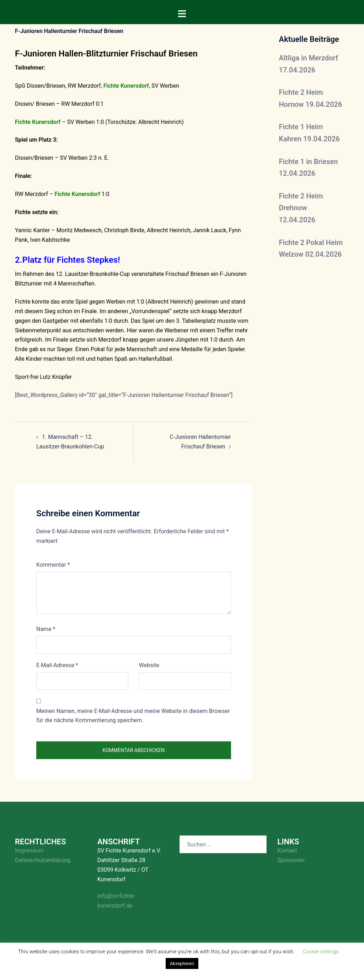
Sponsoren (290, 860)
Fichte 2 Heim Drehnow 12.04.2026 (301, 208)
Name (45, 629)
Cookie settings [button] (321, 951)
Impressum (29, 850)
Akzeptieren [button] (182, 963)
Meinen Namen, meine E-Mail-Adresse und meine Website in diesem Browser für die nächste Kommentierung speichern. (133, 716)
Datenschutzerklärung (42, 860)
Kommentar (53, 564)
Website (149, 665)
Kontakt (287, 850)
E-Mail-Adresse (57, 665)
